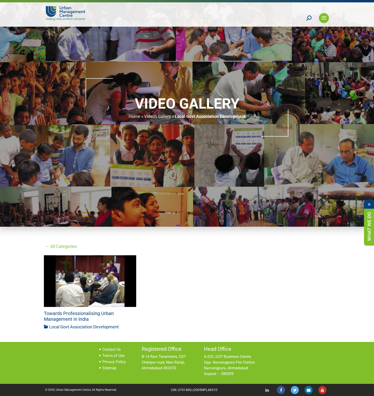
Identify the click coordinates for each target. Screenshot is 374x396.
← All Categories (61, 246)
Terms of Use (113, 355)
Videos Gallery (157, 116)
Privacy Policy (114, 362)
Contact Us (111, 349)
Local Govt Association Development (84, 326)
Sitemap (109, 368)
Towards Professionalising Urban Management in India (79, 316)
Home (134, 116)
